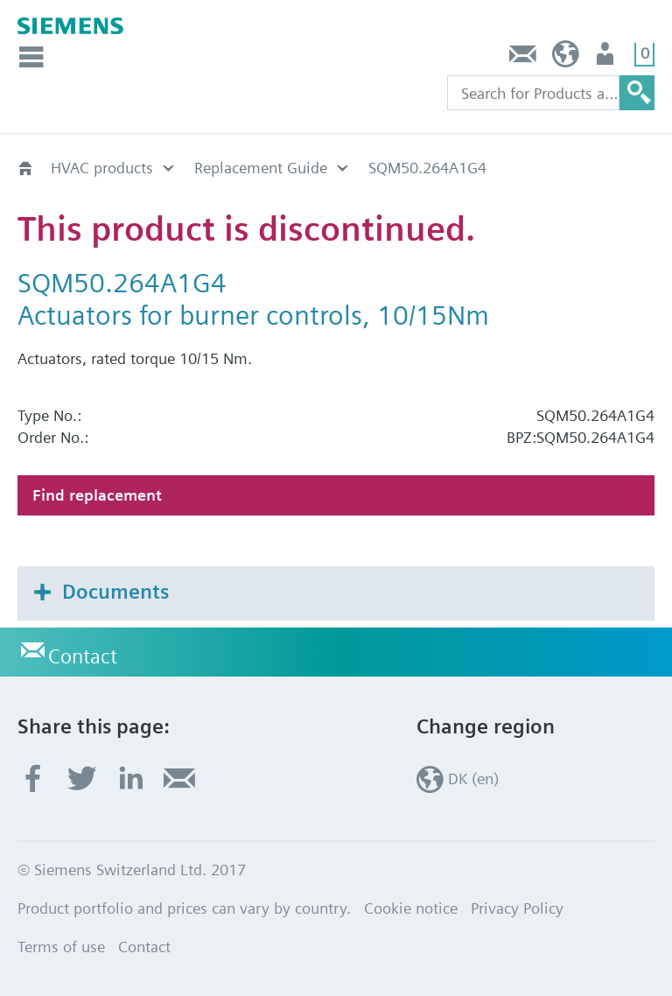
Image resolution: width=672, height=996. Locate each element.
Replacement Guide (260, 167)
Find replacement (97, 495)
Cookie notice (411, 908)
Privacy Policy (517, 908)
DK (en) (565, 58)
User (607, 58)
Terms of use (61, 946)
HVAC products (102, 167)
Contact (523, 58)
